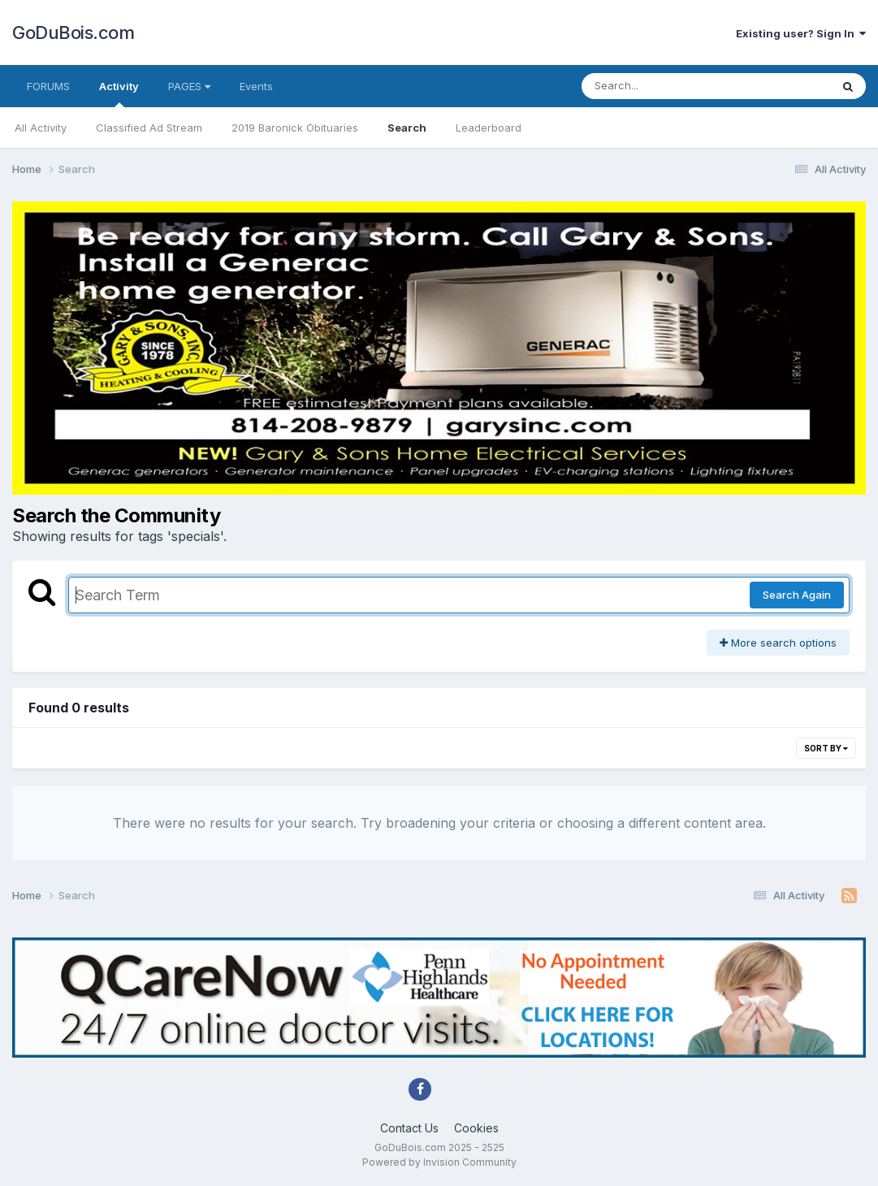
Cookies (476, 1128)
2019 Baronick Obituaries (294, 127)
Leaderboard (488, 127)
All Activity (41, 127)
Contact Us (409, 1128)
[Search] (662, 86)
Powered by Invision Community (439, 1162)
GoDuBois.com (73, 32)
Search (406, 127)
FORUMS (48, 86)
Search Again (797, 594)
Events (256, 86)
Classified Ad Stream (149, 127)
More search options (778, 642)
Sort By (826, 748)
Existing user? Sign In (801, 33)
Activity (119, 93)
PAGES (189, 86)
